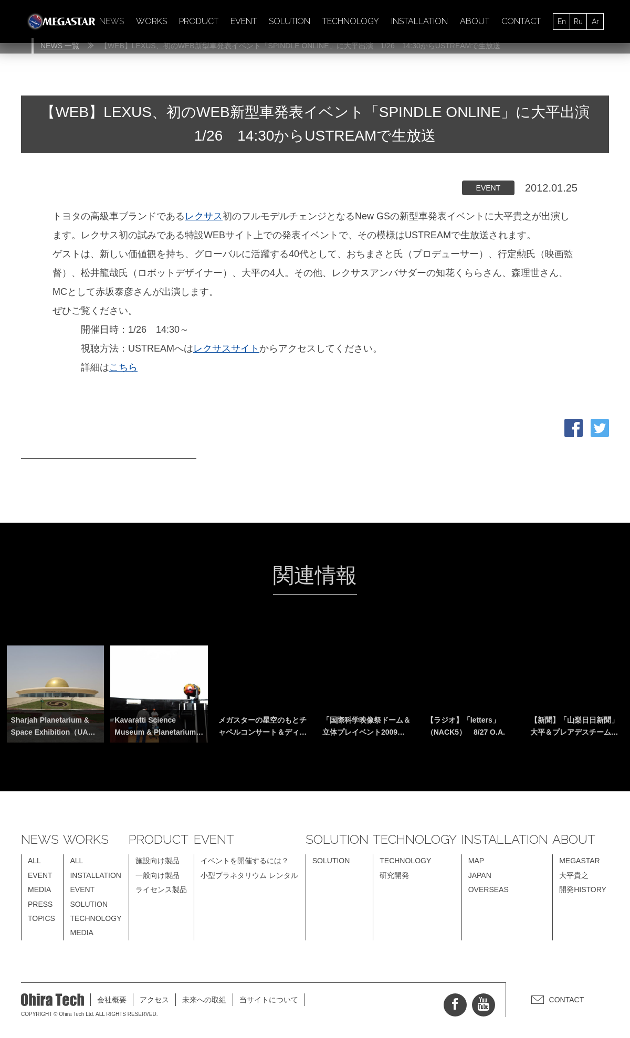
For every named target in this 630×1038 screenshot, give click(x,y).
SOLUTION (289, 21)
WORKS (151, 21)
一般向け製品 (157, 875)
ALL (34, 860)
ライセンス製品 (161, 889)
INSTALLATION (419, 21)
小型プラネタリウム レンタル (249, 875)
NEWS (111, 21)
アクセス (154, 999)
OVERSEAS (488, 889)
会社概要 (112, 999)
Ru (578, 21)
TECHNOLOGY (350, 21)
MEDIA (39, 889)
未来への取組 (204, 999)
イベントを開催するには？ (245, 860)
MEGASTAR (579, 860)
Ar (595, 21)
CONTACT (521, 21)
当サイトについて (268, 999)
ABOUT (474, 21)
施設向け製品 (157, 860)
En (562, 21)
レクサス (204, 216)
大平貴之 (574, 875)
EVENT (243, 21)
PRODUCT (198, 21)
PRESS (40, 904)
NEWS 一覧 (59, 45)
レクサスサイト (226, 348)
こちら (123, 367)
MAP (476, 860)
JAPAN (479, 875)
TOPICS (41, 918)
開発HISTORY (582, 889)
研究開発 (394, 875)
